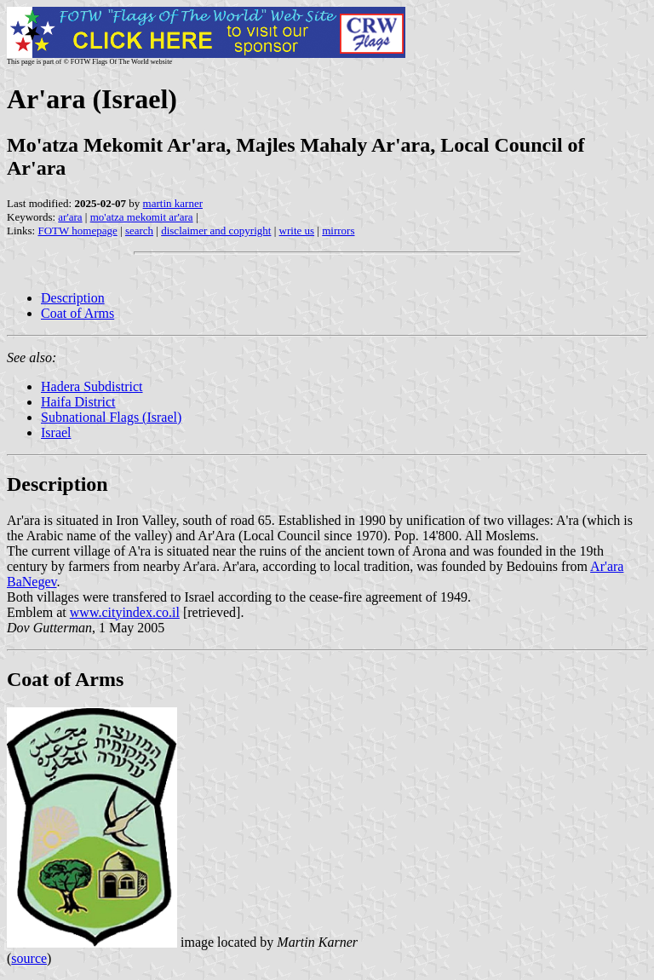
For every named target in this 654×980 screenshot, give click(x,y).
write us (297, 230)
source (29, 958)
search (139, 230)
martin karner (173, 203)
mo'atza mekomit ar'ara (141, 216)
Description (73, 298)
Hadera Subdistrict (92, 386)
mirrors (338, 230)
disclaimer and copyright (216, 230)
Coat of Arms (77, 313)
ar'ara (70, 216)
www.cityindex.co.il (125, 612)
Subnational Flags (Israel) (111, 417)
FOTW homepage (77, 230)
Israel (56, 432)
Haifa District (78, 402)
